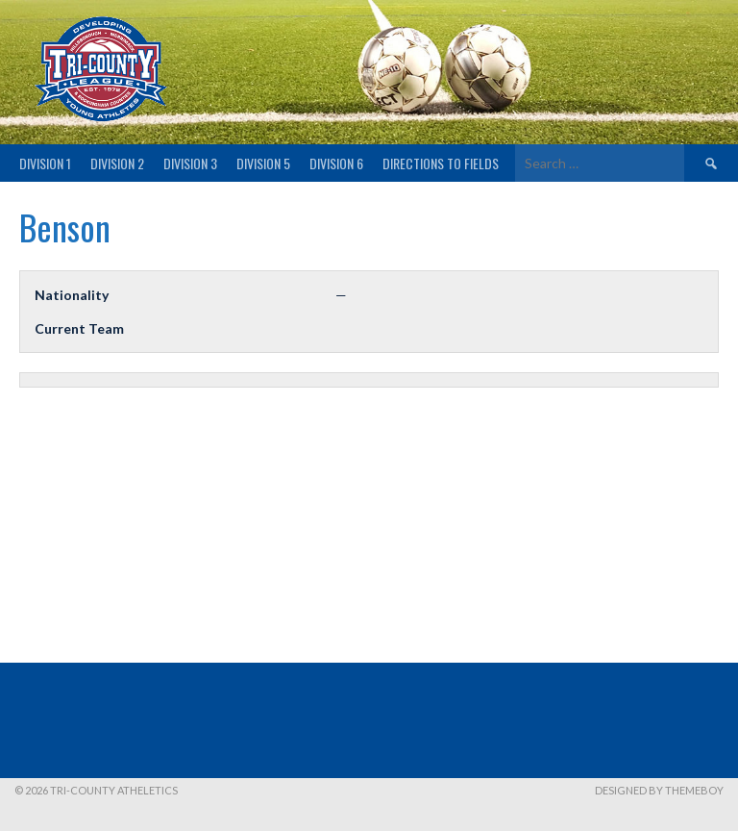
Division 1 (45, 163)
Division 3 (190, 163)
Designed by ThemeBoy (659, 790)
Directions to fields (440, 163)
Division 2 (117, 163)
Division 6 (336, 163)
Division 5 (263, 163)
